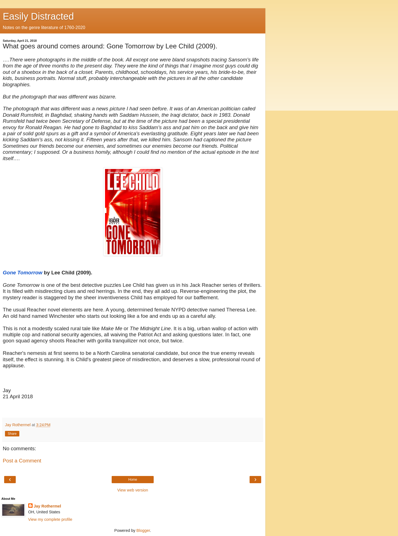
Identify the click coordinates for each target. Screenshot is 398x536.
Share (12, 434)
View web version (132, 490)
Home (132, 480)
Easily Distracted (38, 16)
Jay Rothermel (47, 506)
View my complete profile (50, 519)
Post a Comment (22, 461)
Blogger (143, 530)
